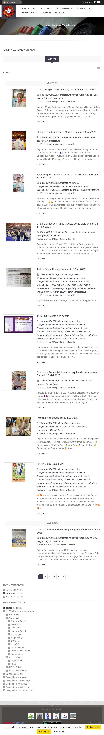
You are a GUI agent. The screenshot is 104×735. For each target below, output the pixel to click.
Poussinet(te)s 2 (18, 621)
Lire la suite (41, 122)
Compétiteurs (17, 654)
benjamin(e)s (17, 637)
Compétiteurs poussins (17, 677)
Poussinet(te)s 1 (18, 631)
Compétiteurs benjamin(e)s (18, 680)
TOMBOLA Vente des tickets (53, 316)
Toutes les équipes (15, 608)
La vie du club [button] (28, 8)
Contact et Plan (29, 13)
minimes (15, 641)
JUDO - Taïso (14, 657)
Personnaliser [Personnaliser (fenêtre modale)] (60, 731)
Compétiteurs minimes (16, 684)
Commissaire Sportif (20, 651)
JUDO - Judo (14, 618)
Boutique (59, 13)
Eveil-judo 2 (16, 624)
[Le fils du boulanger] (73, 716)
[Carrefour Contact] (39, 716)
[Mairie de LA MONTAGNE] (31, 716)
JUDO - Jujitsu (15, 667)
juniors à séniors (18, 647)
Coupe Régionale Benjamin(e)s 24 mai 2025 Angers (66, 89)
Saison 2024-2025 (14, 593)
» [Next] (63, 576)
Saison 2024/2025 (14, 674)
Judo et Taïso (14, 614)
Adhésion (46, 13)
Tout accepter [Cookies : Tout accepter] (93, 727)
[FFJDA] (56, 716)
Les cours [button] (45, 8)
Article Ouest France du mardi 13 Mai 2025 (61, 269)
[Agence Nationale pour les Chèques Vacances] (64, 716)
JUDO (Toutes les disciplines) (20, 611)
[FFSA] (48, 716)
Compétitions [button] (84, 8)
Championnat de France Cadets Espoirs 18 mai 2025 (67, 132)
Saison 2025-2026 (14, 596)
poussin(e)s (16, 634)
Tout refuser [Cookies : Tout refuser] (43, 731)
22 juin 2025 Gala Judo (50, 464)
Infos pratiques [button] (64, 8)
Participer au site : (91, 2)
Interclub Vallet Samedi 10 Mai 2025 (57, 417)
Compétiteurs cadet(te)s (17, 687)
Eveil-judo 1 (16, 628)
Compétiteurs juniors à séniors (20, 690)
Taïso (13, 664)
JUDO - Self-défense (18, 670)
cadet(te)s (15, 644)
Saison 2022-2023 (14, 590)
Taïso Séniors (17, 660)
